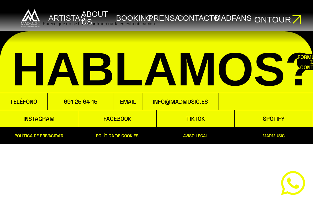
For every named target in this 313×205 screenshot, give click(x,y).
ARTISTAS (66, 18)
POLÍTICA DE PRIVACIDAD (39, 135)
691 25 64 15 (80, 101)
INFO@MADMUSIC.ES (180, 101)
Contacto (198, 18)
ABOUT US (94, 18)
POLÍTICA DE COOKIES (117, 135)
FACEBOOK (117, 118)
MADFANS (233, 18)
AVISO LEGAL (195, 135)
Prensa (164, 18)
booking (134, 18)
